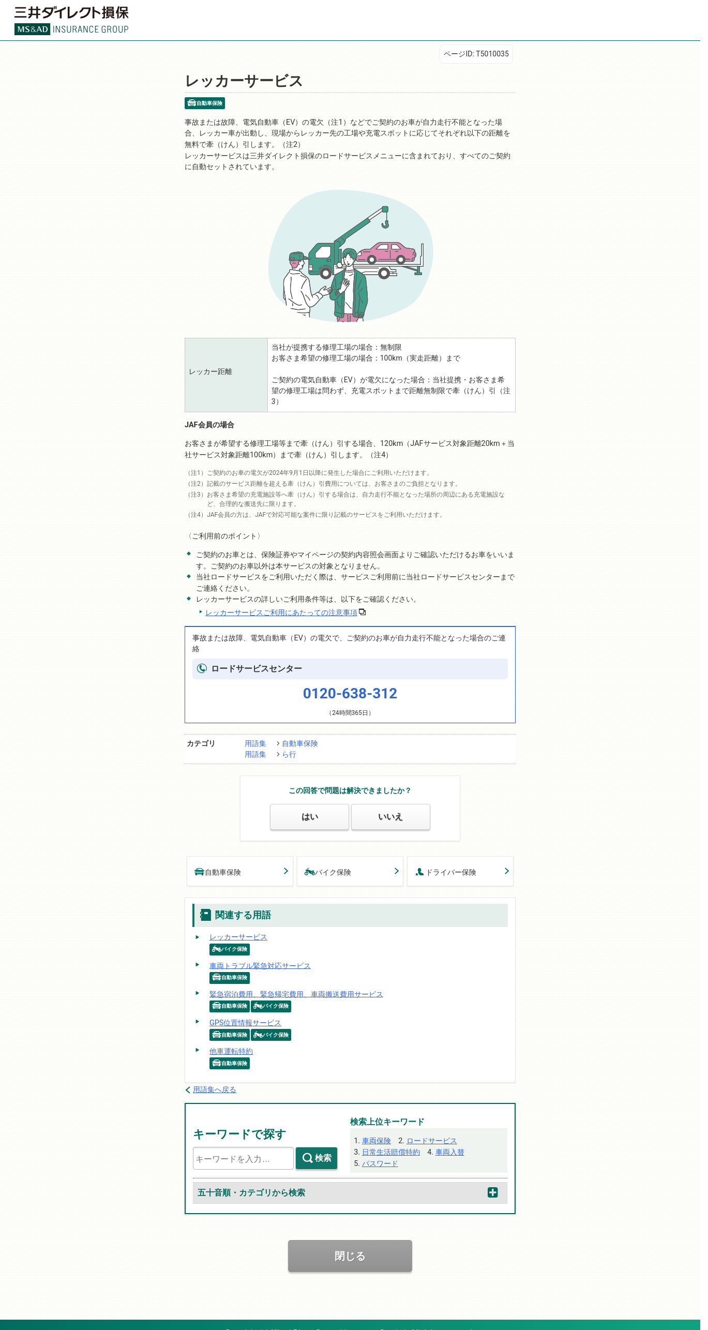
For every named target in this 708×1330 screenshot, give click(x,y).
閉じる (350, 1241)
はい (309, 807)
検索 (322, 1144)
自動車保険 (300, 735)
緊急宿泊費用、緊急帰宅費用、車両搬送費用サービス (296, 982)
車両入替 (448, 1137)
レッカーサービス (238, 926)
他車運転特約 (230, 1038)
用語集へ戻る (214, 1076)
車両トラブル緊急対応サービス (259, 954)
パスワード (379, 1148)
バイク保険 (328, 861)
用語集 (255, 735)
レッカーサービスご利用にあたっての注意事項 (281, 606)
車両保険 (375, 1126)
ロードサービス (430, 1126)
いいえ (391, 807)
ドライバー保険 (445, 861)
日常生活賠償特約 (390, 1137)
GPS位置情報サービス (245, 1010)
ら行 (289, 746)
